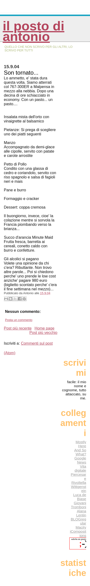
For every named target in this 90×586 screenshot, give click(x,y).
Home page (44, 328)
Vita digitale (80, 468)
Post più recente (18, 328)
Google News (80, 460)
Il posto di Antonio (33, 31)
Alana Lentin (81, 513)
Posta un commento (18, 320)
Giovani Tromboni (78, 505)
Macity (81, 527)
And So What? (80, 452)
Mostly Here (81, 444)
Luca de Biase (79, 497)
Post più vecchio (43, 333)
